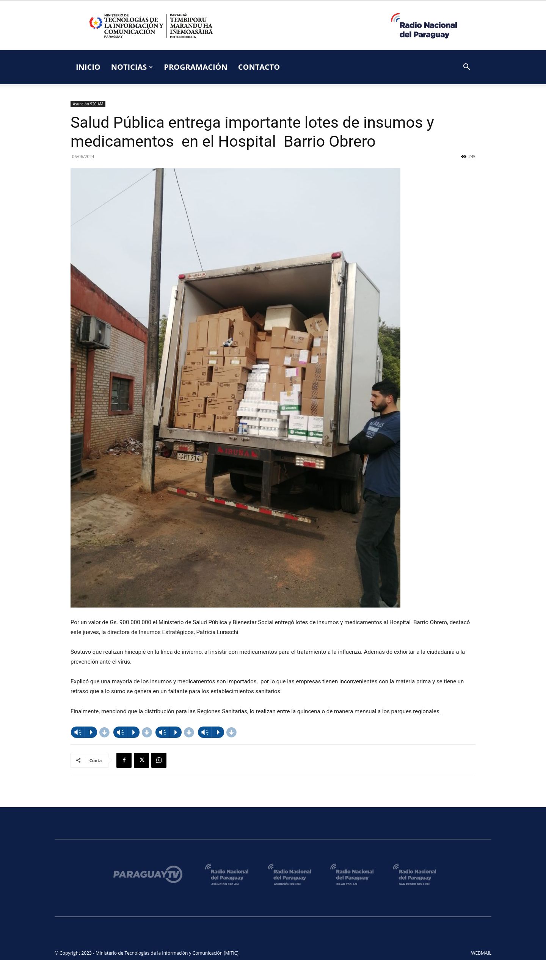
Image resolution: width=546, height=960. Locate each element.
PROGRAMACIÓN (195, 67)
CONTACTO (259, 67)
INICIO (88, 67)
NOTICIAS (132, 67)
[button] (466, 67)
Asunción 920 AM (88, 103)
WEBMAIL (481, 953)
